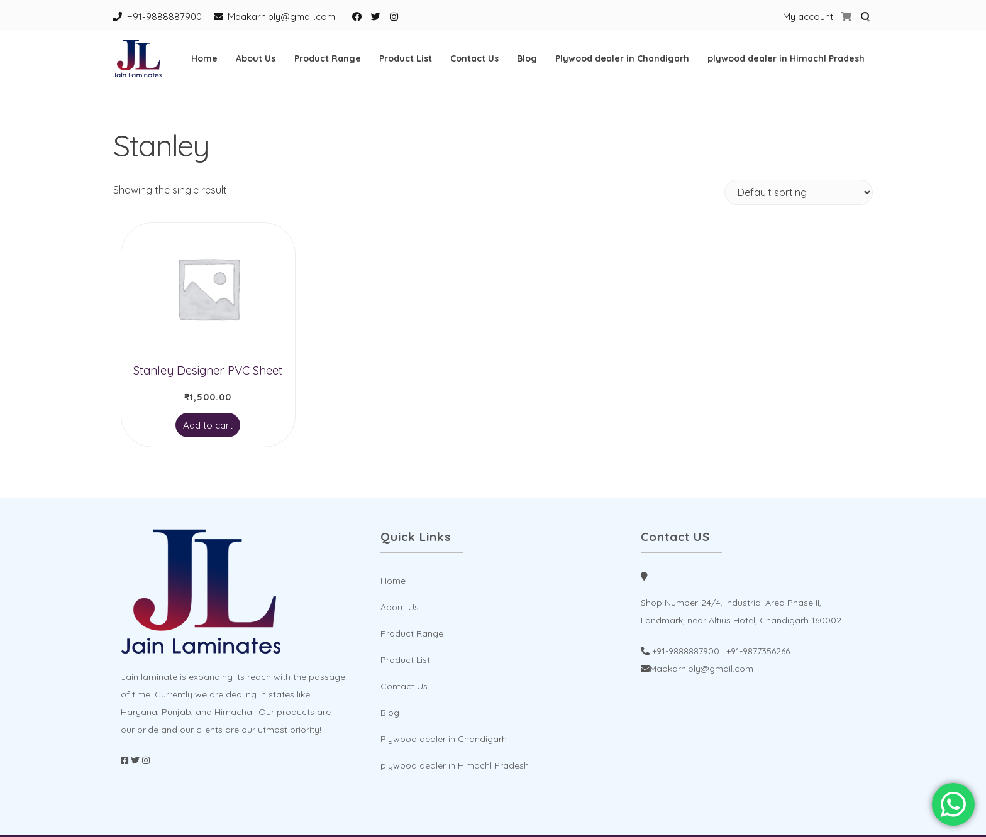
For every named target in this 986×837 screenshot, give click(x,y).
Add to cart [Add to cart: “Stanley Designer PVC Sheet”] (208, 425)
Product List (405, 58)
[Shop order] (798, 192)
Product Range (327, 58)
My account (808, 17)
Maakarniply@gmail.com (281, 17)
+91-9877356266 (758, 651)
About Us (255, 58)
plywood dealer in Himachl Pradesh (786, 58)
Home (204, 58)
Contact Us (474, 58)
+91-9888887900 (164, 17)
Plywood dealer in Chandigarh (622, 58)
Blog (527, 58)
